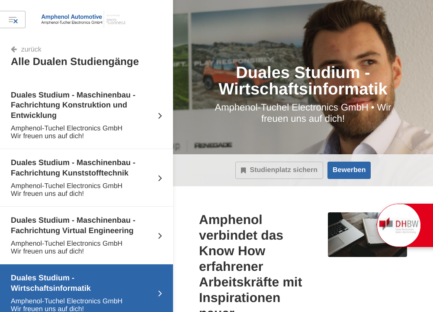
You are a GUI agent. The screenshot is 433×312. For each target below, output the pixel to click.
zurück (31, 49)
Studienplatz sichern (279, 170)
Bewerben (349, 170)
